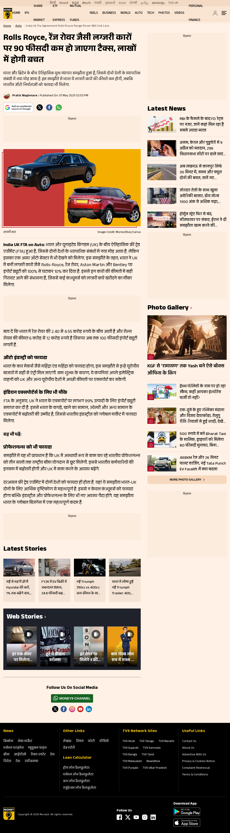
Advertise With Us (194, 755)
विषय (79, 741)
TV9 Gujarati (130, 748)
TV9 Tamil (148, 755)
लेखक (67, 741)
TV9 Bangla (129, 755)
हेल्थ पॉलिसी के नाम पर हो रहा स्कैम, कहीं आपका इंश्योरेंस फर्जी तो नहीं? (203, 392)
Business (109, 13)
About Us (188, 748)
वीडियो (104, 741)
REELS (94, 13)
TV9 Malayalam (132, 761)
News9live (153, 761)
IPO (27, 13)
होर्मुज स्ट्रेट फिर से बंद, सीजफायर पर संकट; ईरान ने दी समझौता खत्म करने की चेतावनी (203, 220)
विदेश (7, 761)
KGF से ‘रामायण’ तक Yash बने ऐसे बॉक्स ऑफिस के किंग (185, 370)
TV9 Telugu (146, 741)
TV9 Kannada (152, 748)
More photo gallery (185, 479)
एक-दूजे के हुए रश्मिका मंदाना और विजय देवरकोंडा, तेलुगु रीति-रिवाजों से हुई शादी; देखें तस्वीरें (202, 416)
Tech (150, 13)
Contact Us (189, 741)
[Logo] (8, 819)
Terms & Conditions (195, 775)
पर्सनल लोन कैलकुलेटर (78, 775)
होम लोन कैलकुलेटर (76, 768)
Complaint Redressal (196, 768)
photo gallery (168, 308)
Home (16, 13)
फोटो (91, 741)
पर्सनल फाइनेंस (13, 748)
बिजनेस (8, 741)
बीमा (6, 755)
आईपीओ (20, 755)
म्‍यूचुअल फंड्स (37, 748)
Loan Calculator (77, 758)
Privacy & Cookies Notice (198, 761)
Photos (164, 13)
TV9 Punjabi (130, 768)
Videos (179, 13)
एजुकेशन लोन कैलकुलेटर (79, 788)
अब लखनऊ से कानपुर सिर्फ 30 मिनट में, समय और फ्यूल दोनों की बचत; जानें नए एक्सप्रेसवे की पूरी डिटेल (201, 172)
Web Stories (25, 617)
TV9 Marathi (166, 741)
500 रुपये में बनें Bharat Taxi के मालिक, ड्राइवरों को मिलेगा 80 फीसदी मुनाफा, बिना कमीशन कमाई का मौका (203, 439)
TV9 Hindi (128, 741)
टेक (18, 761)
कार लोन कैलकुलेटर (76, 781)
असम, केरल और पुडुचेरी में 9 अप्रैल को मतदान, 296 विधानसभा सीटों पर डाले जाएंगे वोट (203, 148)
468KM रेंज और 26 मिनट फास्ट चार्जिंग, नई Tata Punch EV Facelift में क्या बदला (203, 463)
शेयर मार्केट (25, 741)
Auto (138, 13)
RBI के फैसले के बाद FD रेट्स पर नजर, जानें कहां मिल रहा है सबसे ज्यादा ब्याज (202, 124)
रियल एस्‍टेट (38, 755)
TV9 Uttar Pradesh (155, 768)
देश (52, 755)
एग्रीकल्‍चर (31, 761)
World (125, 13)
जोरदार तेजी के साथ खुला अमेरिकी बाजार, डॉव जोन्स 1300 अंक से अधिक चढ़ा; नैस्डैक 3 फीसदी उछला (199, 196)
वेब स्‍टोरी (69, 748)
